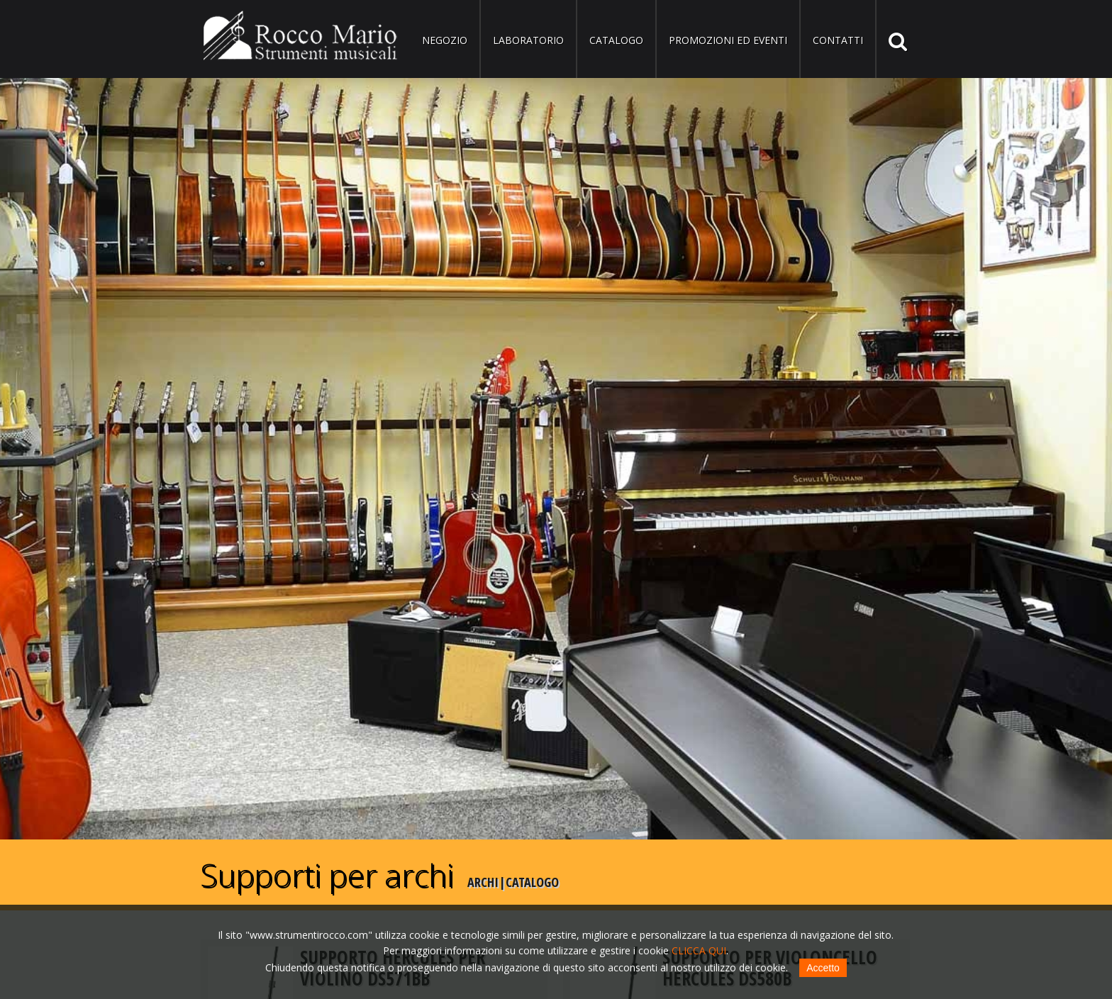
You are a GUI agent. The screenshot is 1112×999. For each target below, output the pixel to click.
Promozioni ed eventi (728, 40)
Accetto (823, 967)
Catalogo (616, 40)
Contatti (838, 40)
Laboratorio (528, 40)
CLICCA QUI (699, 950)
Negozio (444, 40)
